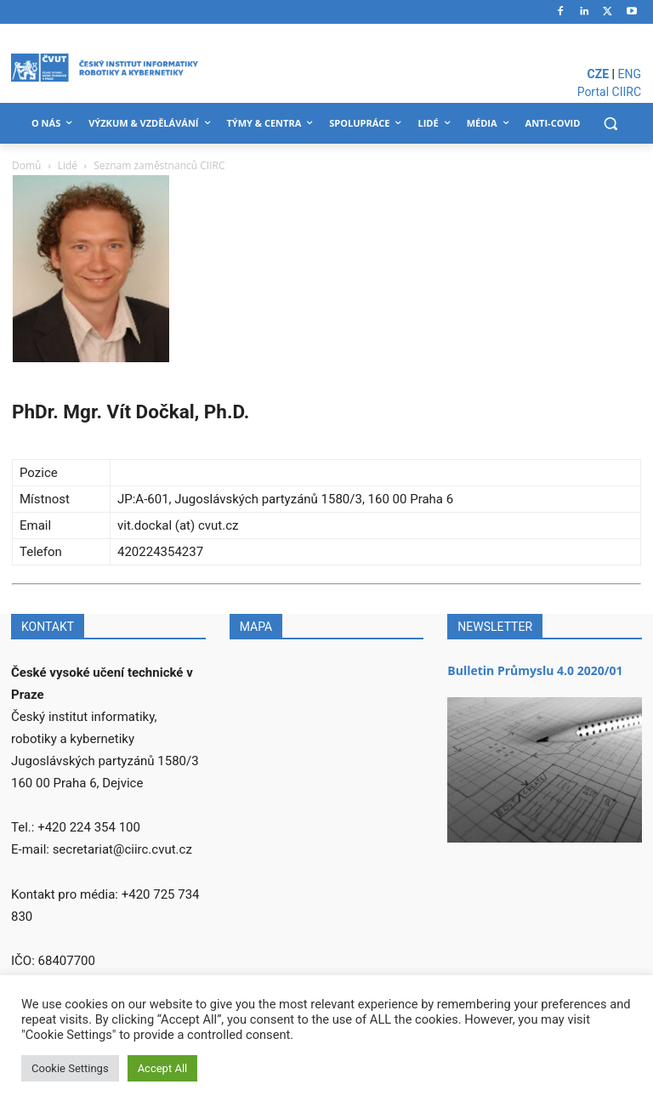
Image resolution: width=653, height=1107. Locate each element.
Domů (26, 165)
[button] (610, 124)
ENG (629, 74)
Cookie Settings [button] (70, 1068)
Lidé (67, 165)
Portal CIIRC (609, 92)
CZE (599, 74)
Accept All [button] (163, 1068)
